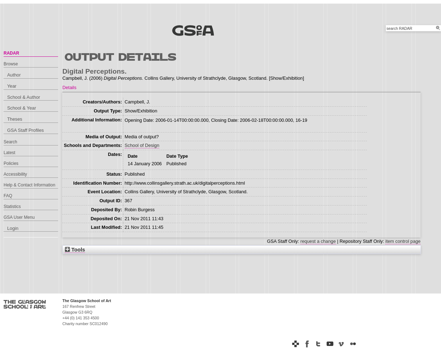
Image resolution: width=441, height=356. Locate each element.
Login (12, 228)
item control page (403, 241)
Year (11, 86)
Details (69, 87)
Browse (11, 63)
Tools (75, 250)
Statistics (12, 206)
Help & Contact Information (29, 185)
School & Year (21, 108)
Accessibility (15, 174)
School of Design (142, 145)
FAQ (8, 195)
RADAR (11, 53)
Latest (9, 152)
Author (14, 75)
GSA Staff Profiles (25, 130)
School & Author (23, 97)
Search (10, 141)
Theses (14, 119)
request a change (318, 241)
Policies (11, 163)
